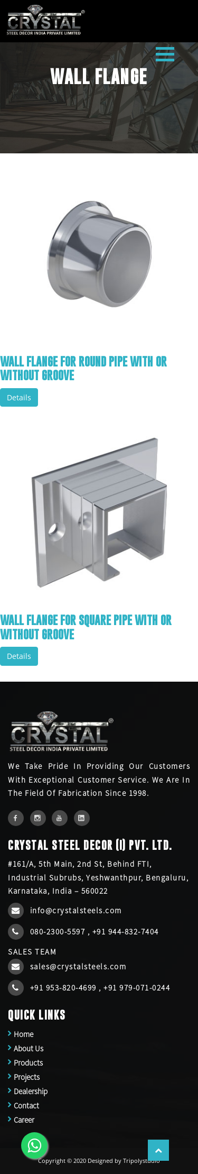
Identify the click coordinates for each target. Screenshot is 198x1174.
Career (24, 1120)
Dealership (31, 1091)
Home (23, 1034)
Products (28, 1063)
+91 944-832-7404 (125, 932)
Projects (27, 1077)
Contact (26, 1105)
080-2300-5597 (59, 932)
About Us (28, 1048)
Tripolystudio (141, 1160)
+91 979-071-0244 (136, 988)
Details (19, 397)
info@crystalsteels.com (76, 910)
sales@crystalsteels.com (78, 966)
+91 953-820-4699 (64, 988)
